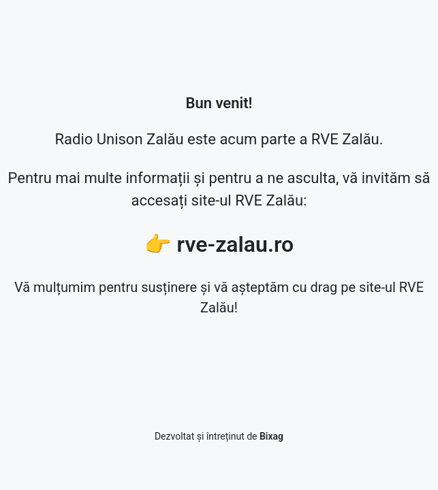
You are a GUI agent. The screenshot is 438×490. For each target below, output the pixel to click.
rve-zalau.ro (235, 244)
